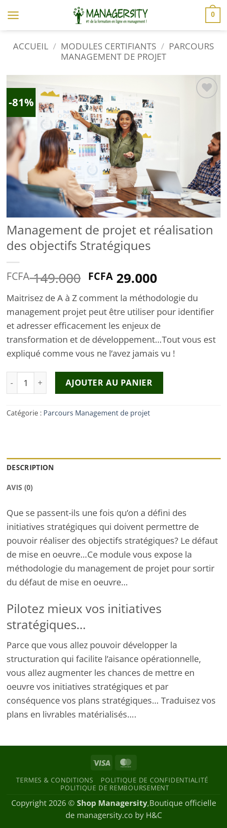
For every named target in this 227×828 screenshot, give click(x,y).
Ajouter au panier (109, 382)
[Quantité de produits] (25, 382)
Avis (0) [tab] (20, 487)
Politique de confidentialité (154, 780)
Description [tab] (30, 467)
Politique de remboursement (114, 787)
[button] (13, 15)
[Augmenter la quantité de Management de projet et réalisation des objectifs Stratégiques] (40, 382)
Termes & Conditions (54, 780)
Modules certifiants (108, 46)
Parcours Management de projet (137, 51)
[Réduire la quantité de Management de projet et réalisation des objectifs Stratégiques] (12, 382)
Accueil (30, 46)
